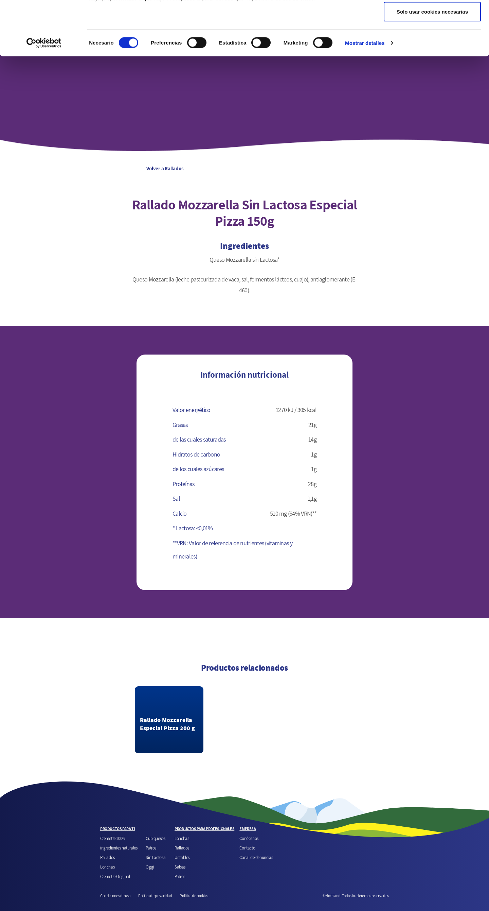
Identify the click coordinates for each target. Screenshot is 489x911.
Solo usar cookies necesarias (432, 62)
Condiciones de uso (115, 895)
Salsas (180, 867)
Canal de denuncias (256, 857)
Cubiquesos (155, 838)
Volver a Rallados (141, 168)
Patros (151, 847)
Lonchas (107, 867)
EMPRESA (247, 828)
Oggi (150, 867)
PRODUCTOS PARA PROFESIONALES (204, 828)
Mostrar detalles (365, 94)
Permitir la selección (432, 40)
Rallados (107, 857)
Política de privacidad (155, 895)
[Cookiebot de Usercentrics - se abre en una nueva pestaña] (44, 94)
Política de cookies (194, 895)
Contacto (247, 847)
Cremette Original (115, 876)
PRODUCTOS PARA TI (117, 828)
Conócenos (248, 838)
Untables (182, 857)
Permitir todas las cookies (432, 18)
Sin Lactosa (155, 857)
